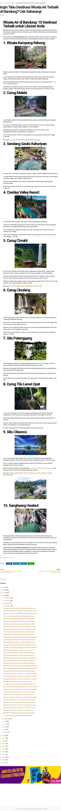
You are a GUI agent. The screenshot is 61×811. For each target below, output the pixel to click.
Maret (6, 732)
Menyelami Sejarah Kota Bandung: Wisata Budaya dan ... (20, 705)
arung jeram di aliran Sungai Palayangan (41, 468)
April (5, 729)
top (45, 808)
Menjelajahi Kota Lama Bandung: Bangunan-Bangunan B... (20, 637)
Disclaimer (3, 579)
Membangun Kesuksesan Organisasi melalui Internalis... (19, 626)
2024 (4, 593)
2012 (4, 762)
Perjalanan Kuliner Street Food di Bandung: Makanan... (19, 660)
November (7, 600)
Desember (7, 598)
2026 (4, 587)
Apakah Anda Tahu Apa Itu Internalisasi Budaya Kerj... (19, 634)
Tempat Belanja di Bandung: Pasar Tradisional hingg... (19, 692)
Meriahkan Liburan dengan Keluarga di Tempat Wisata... (19, 702)
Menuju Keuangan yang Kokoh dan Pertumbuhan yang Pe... (20, 689)
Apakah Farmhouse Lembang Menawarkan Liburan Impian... (21, 613)
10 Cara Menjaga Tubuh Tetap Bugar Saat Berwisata (26, 286)
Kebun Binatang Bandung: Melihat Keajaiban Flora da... (19, 655)
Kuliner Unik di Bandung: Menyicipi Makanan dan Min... (19, 624)
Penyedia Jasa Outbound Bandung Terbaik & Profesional (20, 647)
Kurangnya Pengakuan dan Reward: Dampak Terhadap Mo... (20, 668)
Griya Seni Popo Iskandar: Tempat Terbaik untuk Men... (19, 652)
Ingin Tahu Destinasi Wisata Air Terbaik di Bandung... (18, 616)
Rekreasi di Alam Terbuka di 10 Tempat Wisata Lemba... (19, 608)
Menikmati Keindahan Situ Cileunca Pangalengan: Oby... (19, 629)
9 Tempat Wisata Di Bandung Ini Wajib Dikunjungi (25, 140)
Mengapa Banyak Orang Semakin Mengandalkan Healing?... (20, 666)
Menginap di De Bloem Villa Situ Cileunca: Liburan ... (18, 681)
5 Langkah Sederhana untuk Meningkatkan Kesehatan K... (20, 684)
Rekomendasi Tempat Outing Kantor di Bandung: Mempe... (20, 673)
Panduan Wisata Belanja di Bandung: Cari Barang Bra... (19, 618)
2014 (4, 757)
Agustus (6, 719)
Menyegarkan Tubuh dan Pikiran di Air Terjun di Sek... (18, 650)
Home (1, 3)
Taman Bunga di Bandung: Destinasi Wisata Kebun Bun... (20, 639)
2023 (4, 595)
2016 (4, 751)
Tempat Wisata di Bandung (9, 3)
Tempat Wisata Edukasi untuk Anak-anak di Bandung (18, 632)
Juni (5, 724)
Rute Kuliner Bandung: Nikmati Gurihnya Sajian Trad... (19, 710)
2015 (4, 754)
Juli (5, 721)
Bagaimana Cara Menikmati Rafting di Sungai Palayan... (19, 621)
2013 (4, 760)
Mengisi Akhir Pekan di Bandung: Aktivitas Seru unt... (18, 694)
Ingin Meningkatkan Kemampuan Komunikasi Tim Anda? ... (20, 676)
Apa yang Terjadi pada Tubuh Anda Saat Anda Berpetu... (19, 663)
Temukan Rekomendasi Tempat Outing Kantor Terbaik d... (20, 679)
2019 (4, 743)
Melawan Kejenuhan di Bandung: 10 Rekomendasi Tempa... (20, 697)
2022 (4, 735)
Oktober (6, 603)
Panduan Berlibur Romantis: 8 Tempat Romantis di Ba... (19, 642)
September (7, 606)
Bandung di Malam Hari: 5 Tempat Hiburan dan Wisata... (19, 700)
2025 (4, 590)
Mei (5, 727)
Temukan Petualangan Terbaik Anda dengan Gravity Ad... (20, 645)
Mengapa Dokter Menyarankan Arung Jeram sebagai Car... (20, 658)
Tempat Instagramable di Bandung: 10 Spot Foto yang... (19, 707)
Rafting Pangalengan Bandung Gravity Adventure (30, 808)
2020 (4, 741)
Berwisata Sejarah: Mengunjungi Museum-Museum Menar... (21, 686)
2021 (4, 738)
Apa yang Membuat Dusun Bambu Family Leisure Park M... (20, 611)
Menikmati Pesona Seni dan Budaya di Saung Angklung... (20, 671)
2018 (4, 746)
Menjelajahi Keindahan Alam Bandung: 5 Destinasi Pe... (19, 713)
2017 (4, 749)
